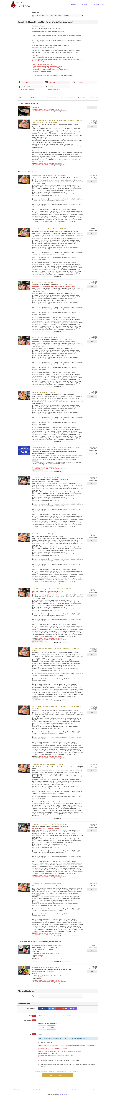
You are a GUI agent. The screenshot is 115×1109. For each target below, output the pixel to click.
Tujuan (34, 996)
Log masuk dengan (31, 1008)
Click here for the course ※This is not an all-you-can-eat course (80, 97)
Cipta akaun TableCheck (45, 1042)
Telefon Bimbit (30, 1020)
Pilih (92, 107)
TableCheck (72, 1008)
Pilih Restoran (35, 12)
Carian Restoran (97, 1090)
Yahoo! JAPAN (62, 1008)
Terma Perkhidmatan (38, 1090)
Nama (32, 1016)
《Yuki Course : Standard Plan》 (28, 97)
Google (52, 1008)
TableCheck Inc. (64, 1094)
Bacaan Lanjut (57, 111)
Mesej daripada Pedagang (38, 26)
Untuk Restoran (18, 1090)
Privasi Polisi (58, 1090)
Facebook (43, 1008)
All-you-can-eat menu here (50, 97)
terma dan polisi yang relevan (72, 1071)
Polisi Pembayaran (77, 1090)
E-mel (32, 1034)
